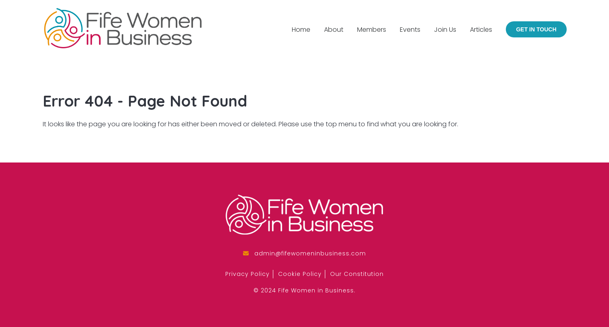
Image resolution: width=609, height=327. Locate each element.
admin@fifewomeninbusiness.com (310, 253)
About (333, 29)
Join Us (445, 29)
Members (371, 29)
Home (301, 29)
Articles (481, 29)
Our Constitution (357, 274)
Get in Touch (536, 29)
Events (410, 29)
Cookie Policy (300, 274)
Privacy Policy (247, 274)
